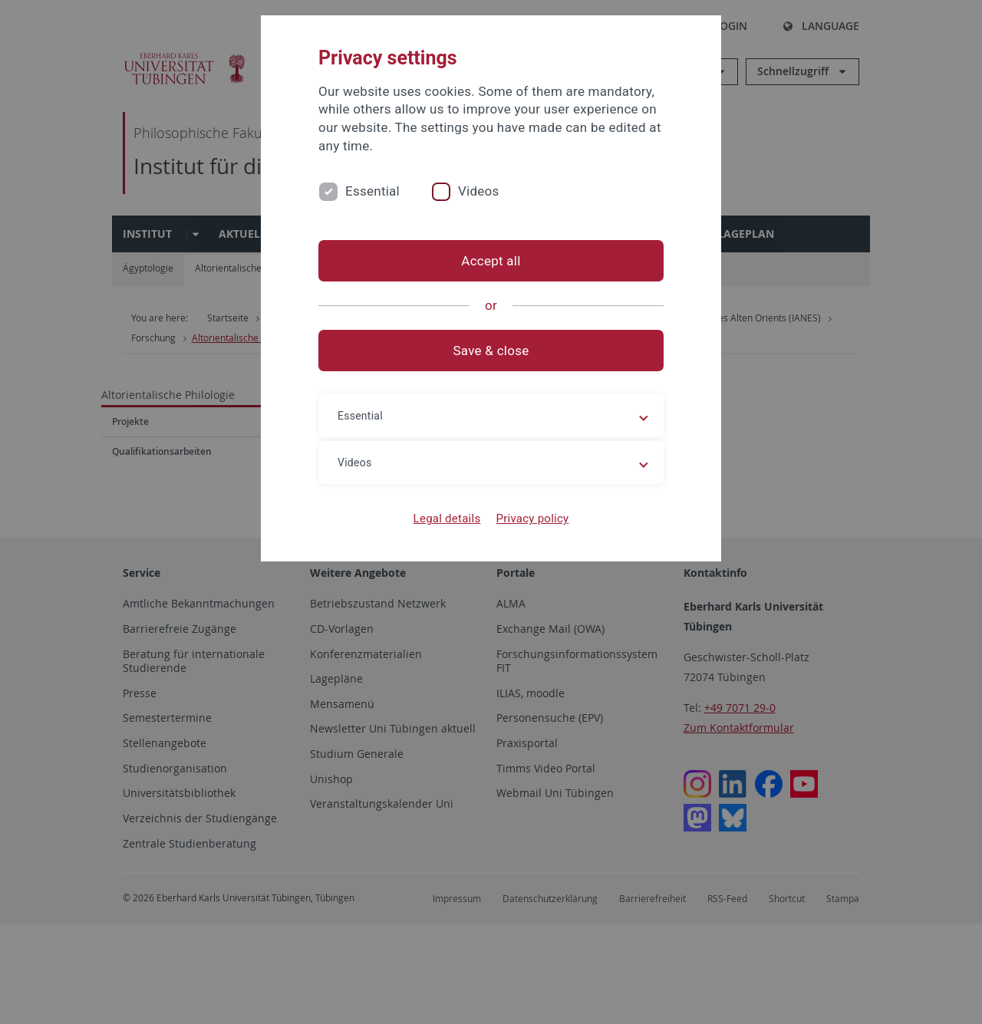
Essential (372, 191)
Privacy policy (532, 518)
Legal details (447, 518)
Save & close (491, 350)
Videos (478, 191)
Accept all (490, 260)
